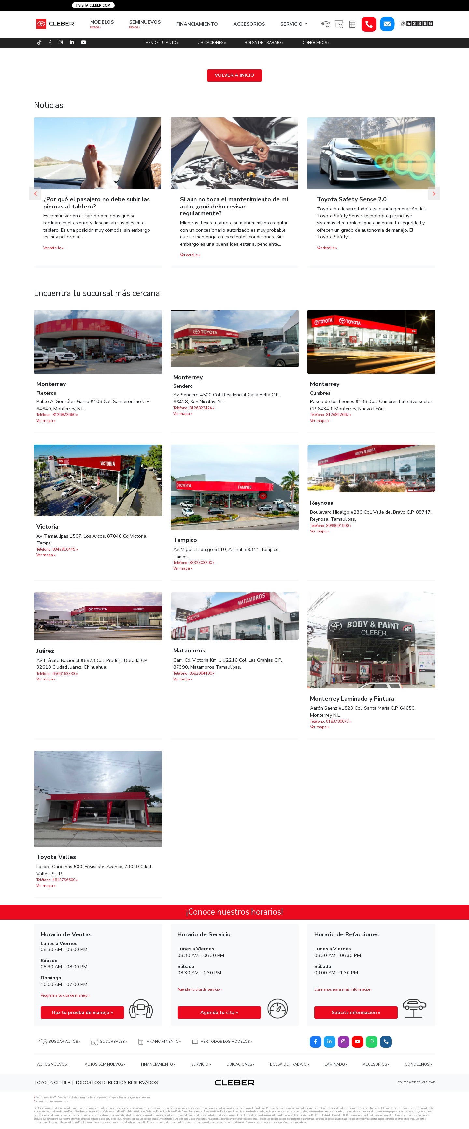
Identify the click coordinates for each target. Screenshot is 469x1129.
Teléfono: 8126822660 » (57, 414)
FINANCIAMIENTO (197, 24)
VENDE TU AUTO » (162, 42)
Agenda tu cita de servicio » (200, 989)
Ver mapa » (46, 420)
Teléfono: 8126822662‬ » (330, 414)
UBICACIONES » (212, 42)
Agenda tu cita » (219, 1012)
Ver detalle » (53, 247)
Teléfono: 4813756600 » (57, 879)
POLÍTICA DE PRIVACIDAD (416, 1082)
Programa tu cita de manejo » (65, 995)
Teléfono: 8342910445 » (57, 549)
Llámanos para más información (342, 989)
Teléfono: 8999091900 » (330, 525)
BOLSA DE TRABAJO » (264, 42)
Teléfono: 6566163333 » (57, 673)
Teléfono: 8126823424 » (194, 407)
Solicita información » (356, 1012)
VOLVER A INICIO (234, 75)
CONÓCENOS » (316, 42)
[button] (35, 193)
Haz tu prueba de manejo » (82, 1012)
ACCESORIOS (249, 24)
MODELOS (102, 22)
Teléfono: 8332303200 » (194, 562)
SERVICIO (292, 24)
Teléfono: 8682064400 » (194, 673)
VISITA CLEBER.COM (93, 5)
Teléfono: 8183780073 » (330, 721)
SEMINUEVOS (145, 22)
